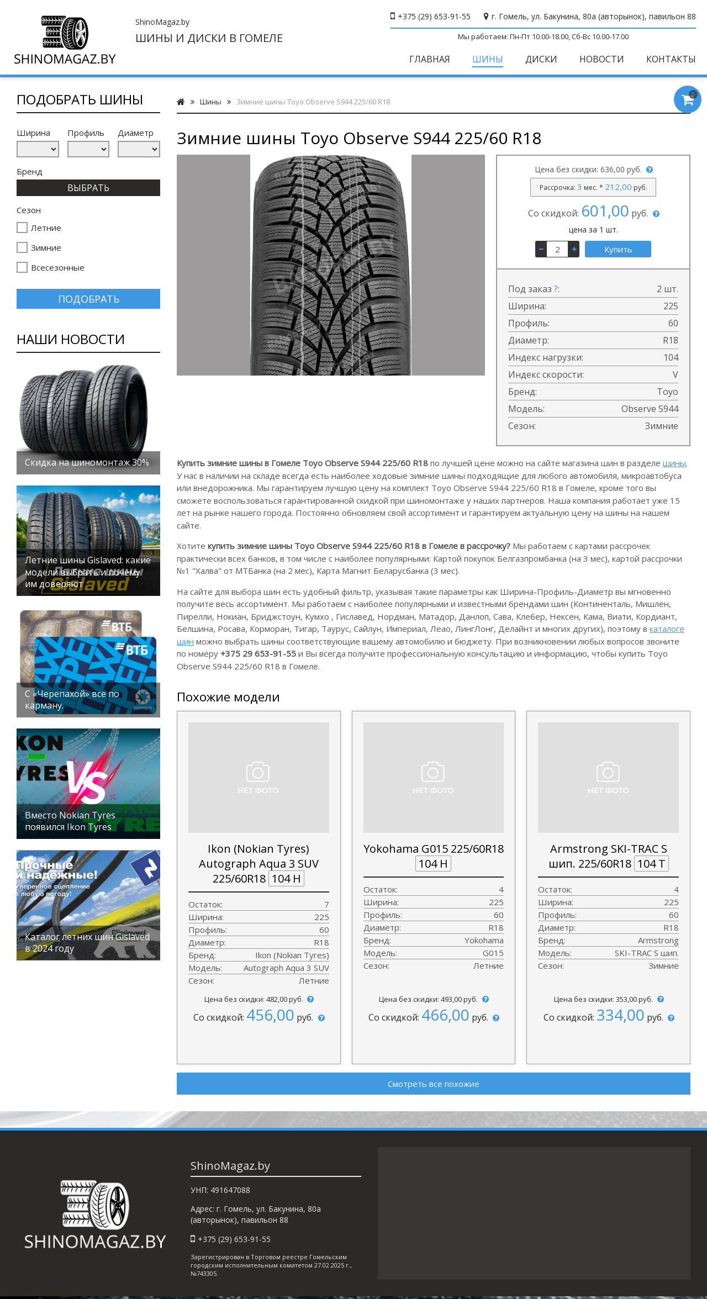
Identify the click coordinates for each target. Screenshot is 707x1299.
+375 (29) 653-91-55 (434, 16)
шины (674, 462)
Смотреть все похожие (433, 1083)
